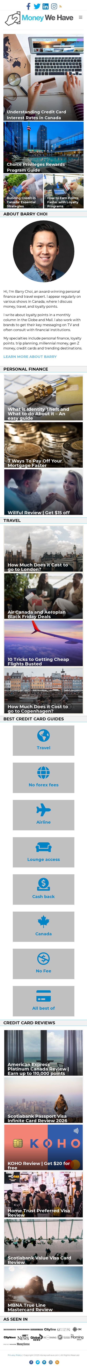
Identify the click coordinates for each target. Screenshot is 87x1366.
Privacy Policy (15, 1355)
